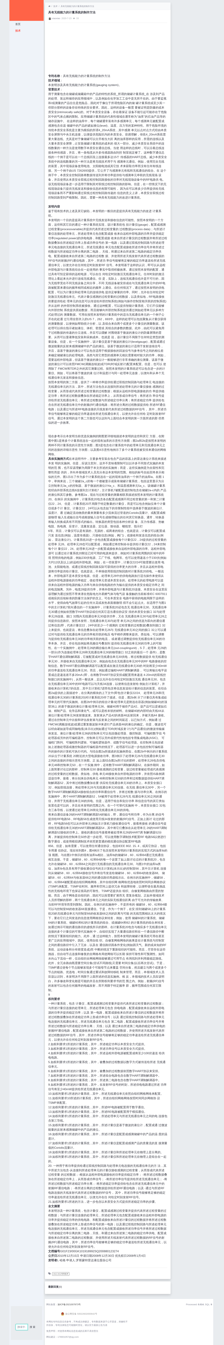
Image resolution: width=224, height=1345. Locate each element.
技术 (17, 30)
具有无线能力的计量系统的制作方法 (77, 6)
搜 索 (32, 1327)
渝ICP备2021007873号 (69, 1304)
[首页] (49, 6)
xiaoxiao (56, 18)
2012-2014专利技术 (60, 1274)
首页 (17, 24)
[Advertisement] (26, 86)
